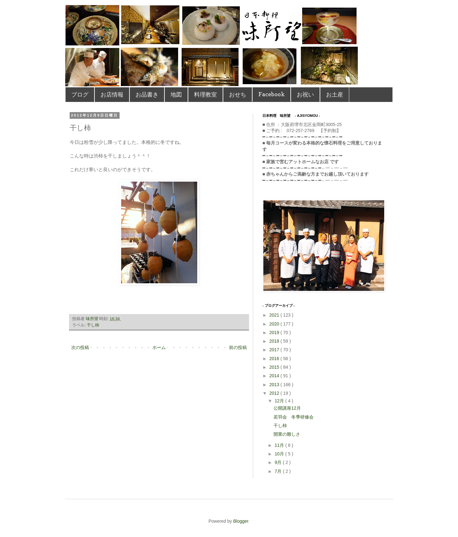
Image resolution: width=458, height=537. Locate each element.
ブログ (79, 94)
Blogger (240, 521)
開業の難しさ (287, 434)
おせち (237, 94)
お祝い (305, 94)
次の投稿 (80, 347)
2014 (275, 375)
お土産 (334, 94)
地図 (176, 94)
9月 (278, 462)
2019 (275, 332)
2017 (275, 349)
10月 (279, 453)
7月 (278, 471)
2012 (275, 393)
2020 (275, 323)
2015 (275, 367)
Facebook (271, 94)
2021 (275, 315)
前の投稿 (238, 347)
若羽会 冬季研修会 (294, 417)
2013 (275, 384)
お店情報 (112, 94)
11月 (279, 445)
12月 (279, 400)
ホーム (159, 347)
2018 (275, 341)
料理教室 (205, 94)
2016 (275, 358)
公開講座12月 (287, 408)
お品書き (146, 94)
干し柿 (93, 325)
